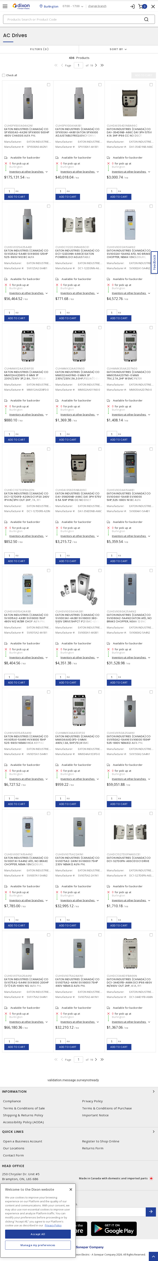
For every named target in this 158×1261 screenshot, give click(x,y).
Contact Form (13, 1155)
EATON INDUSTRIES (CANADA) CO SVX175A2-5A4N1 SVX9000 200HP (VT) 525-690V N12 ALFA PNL (26, 983)
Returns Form (92, 1148)
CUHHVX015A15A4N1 (18, 733)
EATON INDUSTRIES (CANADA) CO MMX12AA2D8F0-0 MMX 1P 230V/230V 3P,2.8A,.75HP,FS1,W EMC (26, 377)
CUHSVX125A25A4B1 (18, 247)
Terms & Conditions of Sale (24, 1108)
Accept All (38, 1234)
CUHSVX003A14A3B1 (69, 611)
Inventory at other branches (26, 171)
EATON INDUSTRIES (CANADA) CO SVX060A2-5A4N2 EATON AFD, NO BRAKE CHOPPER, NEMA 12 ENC (129, 618)
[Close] (70, 1189)
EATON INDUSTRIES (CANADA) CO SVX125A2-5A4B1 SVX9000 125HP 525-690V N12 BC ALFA (26, 254)
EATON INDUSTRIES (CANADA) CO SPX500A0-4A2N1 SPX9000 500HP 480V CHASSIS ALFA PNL (26, 132)
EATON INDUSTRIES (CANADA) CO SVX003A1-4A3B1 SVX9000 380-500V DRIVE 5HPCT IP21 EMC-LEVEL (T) (77, 619)
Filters (39, 49)
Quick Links (79, 1131)
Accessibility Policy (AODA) (23, 1122)
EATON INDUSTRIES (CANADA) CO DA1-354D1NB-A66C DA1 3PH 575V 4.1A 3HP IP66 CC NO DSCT (129, 132)
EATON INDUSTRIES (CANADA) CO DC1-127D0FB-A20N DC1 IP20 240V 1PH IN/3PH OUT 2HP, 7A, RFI (27, 497)
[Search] (79, 19)
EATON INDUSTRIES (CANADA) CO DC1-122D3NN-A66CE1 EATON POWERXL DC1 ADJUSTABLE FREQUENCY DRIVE (77, 255)
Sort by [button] (116, 49)
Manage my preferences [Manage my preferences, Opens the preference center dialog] (37, 1245)
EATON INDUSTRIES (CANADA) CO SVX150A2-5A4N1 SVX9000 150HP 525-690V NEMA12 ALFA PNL (129, 740)
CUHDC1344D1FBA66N (122, 976)
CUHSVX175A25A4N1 (18, 976)
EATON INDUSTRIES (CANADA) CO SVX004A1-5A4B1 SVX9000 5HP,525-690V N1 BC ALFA (129, 497)
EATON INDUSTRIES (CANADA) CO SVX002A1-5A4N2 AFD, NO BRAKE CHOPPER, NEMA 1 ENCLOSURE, (129, 254)
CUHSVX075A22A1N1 (69, 854)
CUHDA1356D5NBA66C (71, 490)
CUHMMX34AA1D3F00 (70, 733)
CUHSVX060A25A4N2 (121, 611)
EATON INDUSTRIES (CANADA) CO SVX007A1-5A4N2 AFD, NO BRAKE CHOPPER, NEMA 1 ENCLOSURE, (26, 861)
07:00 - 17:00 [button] (71, 6)
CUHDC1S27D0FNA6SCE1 (123, 854)
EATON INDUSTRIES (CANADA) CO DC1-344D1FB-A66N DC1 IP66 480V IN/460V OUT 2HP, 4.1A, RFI (129, 983)
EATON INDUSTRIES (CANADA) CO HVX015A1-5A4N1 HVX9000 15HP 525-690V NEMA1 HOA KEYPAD (26, 740)
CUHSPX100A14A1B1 (68, 125)
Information (79, 1091)
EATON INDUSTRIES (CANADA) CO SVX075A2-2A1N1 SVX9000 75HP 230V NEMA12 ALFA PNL (77, 861)
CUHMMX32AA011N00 (70, 368)
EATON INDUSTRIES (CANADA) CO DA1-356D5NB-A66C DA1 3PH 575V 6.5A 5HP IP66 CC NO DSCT (78, 497)
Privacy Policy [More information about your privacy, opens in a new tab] (53, 1225)
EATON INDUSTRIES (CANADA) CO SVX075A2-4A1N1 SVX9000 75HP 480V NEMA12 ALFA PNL (77, 983)
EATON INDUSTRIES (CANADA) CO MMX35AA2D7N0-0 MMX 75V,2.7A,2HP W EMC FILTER (129, 375)
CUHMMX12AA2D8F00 (19, 368)
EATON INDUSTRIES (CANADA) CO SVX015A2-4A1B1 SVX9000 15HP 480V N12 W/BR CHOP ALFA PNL (26, 618)
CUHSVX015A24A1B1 (17, 611)
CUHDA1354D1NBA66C (122, 125)
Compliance (12, 1101)
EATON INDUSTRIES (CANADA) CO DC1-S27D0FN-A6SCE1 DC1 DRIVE (129, 859)
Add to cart (16, 196)
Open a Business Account (22, 1141)
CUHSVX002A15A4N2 (121, 247)
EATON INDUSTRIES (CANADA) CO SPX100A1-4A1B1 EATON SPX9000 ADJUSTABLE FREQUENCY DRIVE (77, 132)
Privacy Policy (92, 1101)
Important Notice (95, 1115)
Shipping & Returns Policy (23, 1115)
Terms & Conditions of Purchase (107, 1108)
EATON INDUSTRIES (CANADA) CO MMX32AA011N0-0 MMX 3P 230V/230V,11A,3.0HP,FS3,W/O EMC (78, 375)
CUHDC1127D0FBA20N (19, 490)
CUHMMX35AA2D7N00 (122, 368)
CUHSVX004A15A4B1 (120, 490)
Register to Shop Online (100, 1141)
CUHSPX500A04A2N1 (18, 125)
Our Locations (13, 1148)
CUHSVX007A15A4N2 (18, 854)
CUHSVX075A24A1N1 (69, 976)
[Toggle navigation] (5, 6)
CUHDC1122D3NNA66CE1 (72, 247)
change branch (97, 6)
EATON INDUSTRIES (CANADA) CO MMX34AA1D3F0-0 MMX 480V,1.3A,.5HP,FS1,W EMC (77, 740)
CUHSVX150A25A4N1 (121, 733)
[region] (38, 1220)
